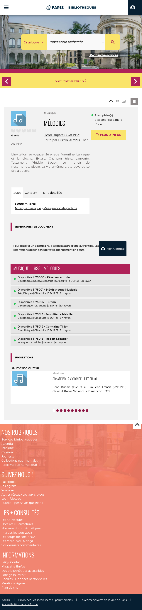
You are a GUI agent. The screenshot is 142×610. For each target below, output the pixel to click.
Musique (7, 448)
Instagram (8, 486)
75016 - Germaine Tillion (51, 326)
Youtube (7, 490)
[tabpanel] (50, 206)
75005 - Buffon (45, 301)
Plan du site (9, 587)
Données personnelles (31, 579)
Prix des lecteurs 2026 (16, 532)
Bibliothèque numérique (19, 464)
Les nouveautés (12, 519)
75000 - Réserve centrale (52, 277)
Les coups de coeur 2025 (18, 536)
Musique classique (28, 208)
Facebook (8, 481)
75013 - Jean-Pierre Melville (53, 314)
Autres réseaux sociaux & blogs (22, 494)
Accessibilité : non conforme (20, 604)
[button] (135, 7)
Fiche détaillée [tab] (51, 192)
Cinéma (7, 452)
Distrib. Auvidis (69, 140)
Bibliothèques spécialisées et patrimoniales (45, 599)
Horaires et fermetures (17, 524)
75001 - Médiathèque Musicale (56, 289)
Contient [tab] (31, 192)
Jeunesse (7, 456)
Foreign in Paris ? (13, 575)
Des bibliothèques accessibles (22, 570)
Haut (137, 424)
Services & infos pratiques (19, 439)
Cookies (7, 579)
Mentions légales (13, 583)
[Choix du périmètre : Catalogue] (34, 42)
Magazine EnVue (13, 566)
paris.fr (6, 599)
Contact (16, 562)
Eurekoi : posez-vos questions (22, 502)
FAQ (4, 562)
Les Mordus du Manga (17, 541)
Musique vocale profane (60, 208)
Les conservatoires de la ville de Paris (104, 599)
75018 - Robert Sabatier (51, 338)
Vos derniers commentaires (21, 545)
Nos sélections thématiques (21, 528)
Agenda (7, 443)
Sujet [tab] (17, 192)
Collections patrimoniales (19, 460)
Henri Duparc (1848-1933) (62, 135)
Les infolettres (11, 498)
